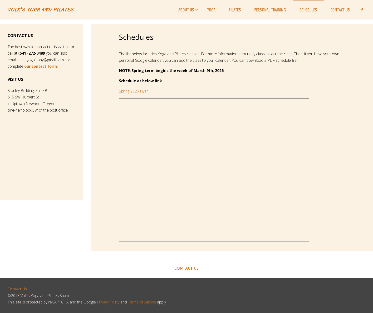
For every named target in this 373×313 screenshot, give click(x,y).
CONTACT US (186, 268)
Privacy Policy (108, 302)
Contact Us (17, 289)
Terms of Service (142, 302)
